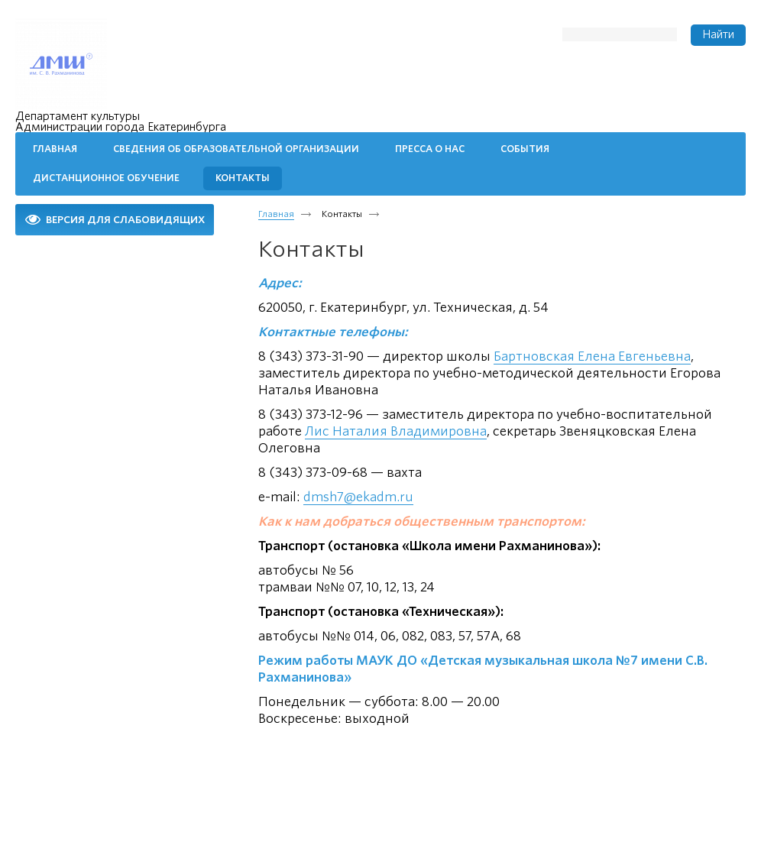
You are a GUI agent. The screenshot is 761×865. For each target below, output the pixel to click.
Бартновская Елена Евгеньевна (592, 356)
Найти (718, 34)
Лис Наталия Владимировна (396, 431)
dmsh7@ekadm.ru (358, 497)
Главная (276, 214)
